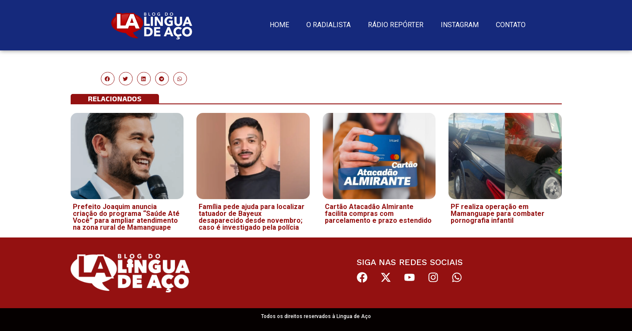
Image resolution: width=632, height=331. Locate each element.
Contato (511, 25)
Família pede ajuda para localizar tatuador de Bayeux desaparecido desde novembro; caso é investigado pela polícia (252, 217)
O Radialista (328, 25)
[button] (108, 79)
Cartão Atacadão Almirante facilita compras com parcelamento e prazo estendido (378, 214)
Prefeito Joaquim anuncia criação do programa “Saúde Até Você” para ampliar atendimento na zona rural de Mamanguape (126, 217)
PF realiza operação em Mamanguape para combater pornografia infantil (498, 214)
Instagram (460, 25)
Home (279, 25)
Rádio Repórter (395, 25)
